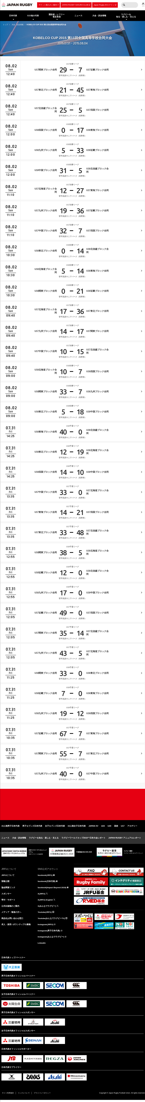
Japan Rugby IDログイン (104, 5)
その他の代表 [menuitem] (33, 15)
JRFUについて (8, 876)
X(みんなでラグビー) (47, 907)
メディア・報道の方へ (11, 914)
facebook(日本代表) (47, 883)
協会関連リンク (8, 889)
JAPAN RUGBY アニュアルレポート (124, 839)
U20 (109, 827)
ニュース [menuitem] (78, 15)
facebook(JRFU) (45, 876)
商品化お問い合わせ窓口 (12, 920)
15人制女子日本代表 (77, 827)
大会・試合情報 (18, 25)
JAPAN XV (93, 827)
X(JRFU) (41, 895)
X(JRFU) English (45, 901)
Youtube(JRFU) (45, 914)
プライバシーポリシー (43, 1095)
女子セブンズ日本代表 (55, 827)
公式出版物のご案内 (10, 907)
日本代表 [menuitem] (13, 15)
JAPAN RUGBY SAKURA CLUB (75, 5)
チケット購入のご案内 (48, 5)
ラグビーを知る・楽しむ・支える (44, 839)
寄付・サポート (8, 901)
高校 (116, 827)
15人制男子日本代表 (10, 827)
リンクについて (24, 1095)
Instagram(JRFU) (46, 926)
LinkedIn (42, 945)
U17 (123, 827)
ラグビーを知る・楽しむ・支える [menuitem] (126, 15)
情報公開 (5, 883)
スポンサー (6, 895)
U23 (103, 827)
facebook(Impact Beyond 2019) (52, 889)
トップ (5, 25)
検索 (124, 5)
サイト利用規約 (8, 1095)
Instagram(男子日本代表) (49, 932)
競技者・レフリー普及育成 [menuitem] (57, 15)
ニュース (5, 839)
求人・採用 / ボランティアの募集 (16, 926)
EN (143, 6)
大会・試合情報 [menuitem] (99, 15)
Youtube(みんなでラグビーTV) (51, 920)
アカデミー (132, 827)
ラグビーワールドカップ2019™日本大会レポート (83, 839)
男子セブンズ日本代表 (32, 827)
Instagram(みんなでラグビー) (51, 939)
